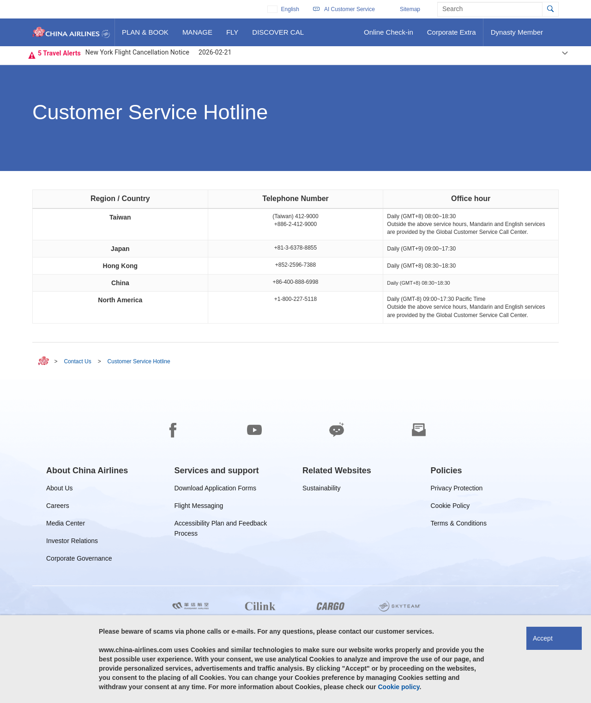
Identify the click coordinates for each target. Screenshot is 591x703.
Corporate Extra (451, 35)
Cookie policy (398, 687)
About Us (59, 490)
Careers (57, 507)
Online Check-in (388, 35)
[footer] (295, 541)
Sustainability (321, 490)
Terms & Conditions (459, 525)
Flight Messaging (199, 507)
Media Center (65, 525)
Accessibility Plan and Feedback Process (221, 525)
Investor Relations (72, 542)
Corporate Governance (79, 560)
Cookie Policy (450, 507)
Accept (543, 638)
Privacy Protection (457, 490)
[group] (87, 470)
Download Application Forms (215, 490)
